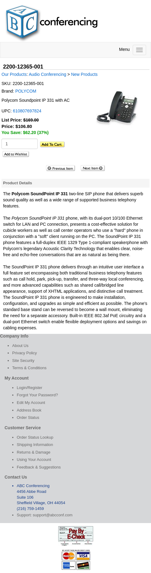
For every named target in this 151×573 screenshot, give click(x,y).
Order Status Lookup (35, 437)
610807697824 (27, 110)
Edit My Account (31, 402)
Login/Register (29, 387)
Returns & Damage (34, 452)
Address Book (29, 410)
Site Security (23, 360)
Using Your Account (34, 459)
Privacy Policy (24, 353)
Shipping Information (35, 444)
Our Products (14, 74)
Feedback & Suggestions (39, 467)
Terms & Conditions (29, 368)
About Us (20, 345)
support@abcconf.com (52, 515)
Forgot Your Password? (37, 395)
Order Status (28, 417)
